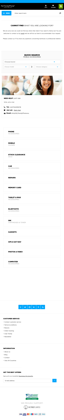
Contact (7, 357)
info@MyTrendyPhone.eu (20, 113)
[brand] (32, 62)
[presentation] (38, 13)
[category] (48, 67)
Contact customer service (12, 322)
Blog (5, 354)
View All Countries (10, 360)
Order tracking (9, 330)
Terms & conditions (10, 325)
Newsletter (7, 336)
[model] (16, 67)
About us (7, 351)
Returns (6, 328)
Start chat (17, 110)
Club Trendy (8, 333)
